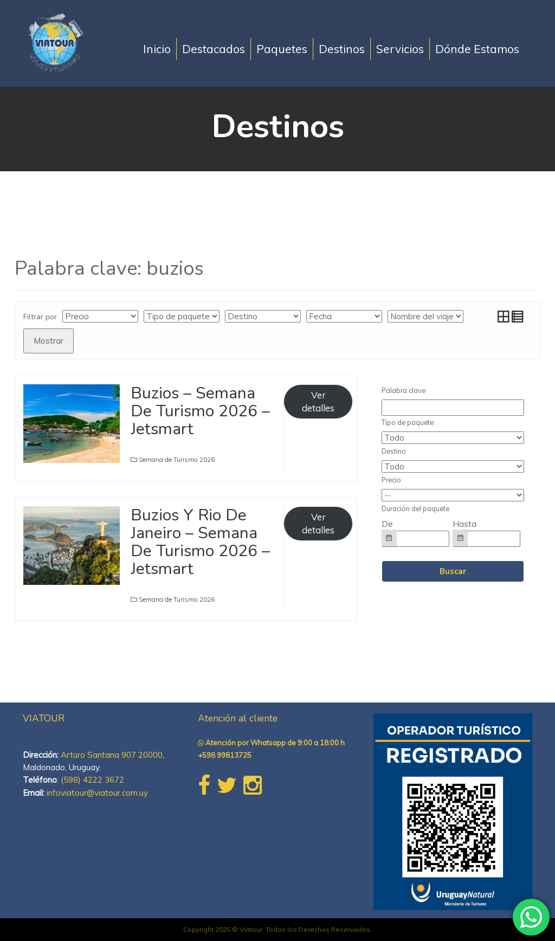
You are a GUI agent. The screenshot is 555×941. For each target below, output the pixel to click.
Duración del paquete (415, 508)
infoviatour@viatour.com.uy (97, 793)
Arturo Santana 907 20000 (112, 755)
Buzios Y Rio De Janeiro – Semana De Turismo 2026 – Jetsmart (200, 542)
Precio (391, 479)
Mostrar (48, 341)
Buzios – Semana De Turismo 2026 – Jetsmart (200, 411)
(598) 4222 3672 (92, 780)
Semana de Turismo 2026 (177, 459)
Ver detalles (318, 401)
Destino (394, 451)
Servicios (400, 49)
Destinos (342, 49)
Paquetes (281, 49)
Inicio (157, 49)
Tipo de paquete (408, 422)
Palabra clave (403, 390)
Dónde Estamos (477, 49)
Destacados (213, 49)
